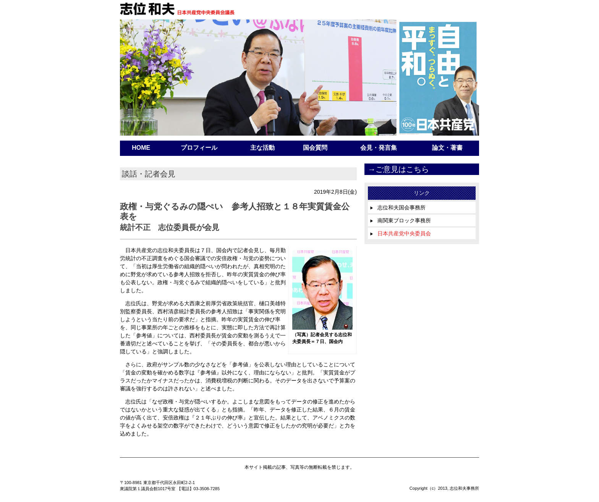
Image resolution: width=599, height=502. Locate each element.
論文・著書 (447, 147)
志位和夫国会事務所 (398, 207)
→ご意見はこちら (398, 169)
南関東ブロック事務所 (400, 220)
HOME (141, 147)
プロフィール (199, 147)
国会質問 (315, 147)
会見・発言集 (378, 147)
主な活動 (262, 147)
